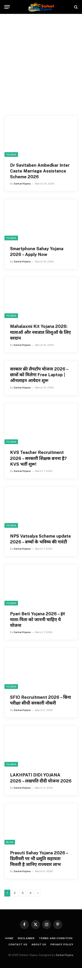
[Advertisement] (41, 66)
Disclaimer (26, 938)
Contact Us (18, 944)
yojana (11, 154)
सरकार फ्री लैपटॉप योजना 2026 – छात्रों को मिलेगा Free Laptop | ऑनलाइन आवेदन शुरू (39, 374)
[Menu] (7, 7)
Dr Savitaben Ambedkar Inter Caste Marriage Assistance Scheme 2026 (40, 171)
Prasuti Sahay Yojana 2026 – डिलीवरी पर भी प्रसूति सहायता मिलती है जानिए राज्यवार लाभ (39, 858)
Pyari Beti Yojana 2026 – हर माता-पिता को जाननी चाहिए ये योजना (37, 619)
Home (9, 938)
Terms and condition (56, 938)
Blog (9, 842)
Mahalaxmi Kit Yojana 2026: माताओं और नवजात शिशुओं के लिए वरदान (40, 332)
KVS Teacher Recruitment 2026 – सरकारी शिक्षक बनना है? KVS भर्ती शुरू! (38, 458)
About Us (38, 944)
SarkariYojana (64, 955)
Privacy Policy (62, 944)
